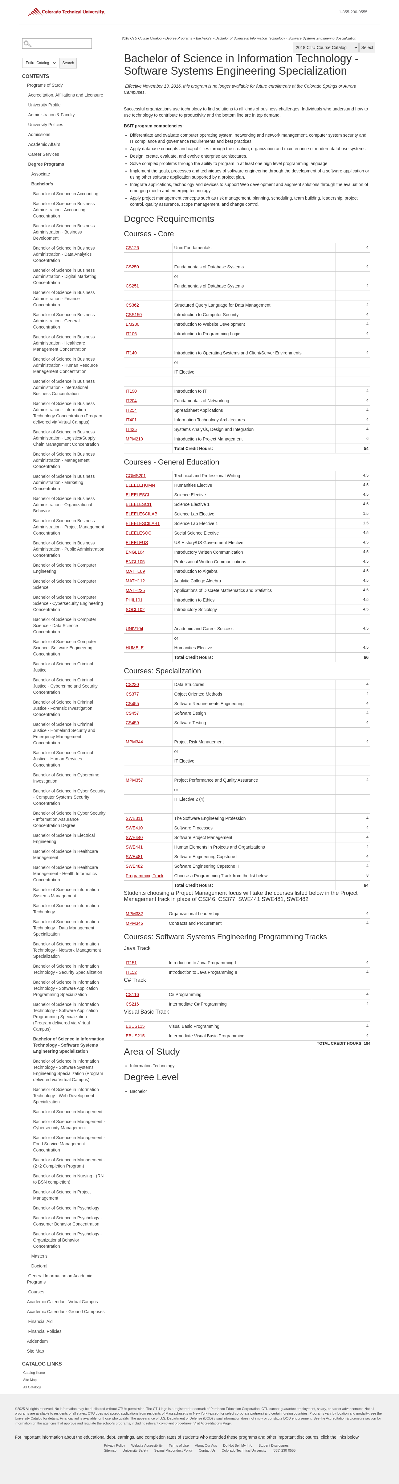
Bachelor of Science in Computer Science (64, 584)
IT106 (131, 333)
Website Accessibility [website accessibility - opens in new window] (147, 1445)
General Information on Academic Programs (59, 1278)
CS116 (132, 994)
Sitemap (110, 1450)
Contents (35, 76)
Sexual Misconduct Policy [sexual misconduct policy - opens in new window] (173, 1450)
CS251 (132, 285)
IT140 (131, 352)
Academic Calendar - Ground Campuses (66, 1311)
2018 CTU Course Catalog (142, 38)
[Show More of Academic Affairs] (25, 144)
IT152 (131, 972)
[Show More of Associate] (28, 174)
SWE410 (134, 827)
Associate (40, 174)
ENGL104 (135, 552)
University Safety (135, 1450)
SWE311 (134, 818)
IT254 (131, 410)
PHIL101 (134, 599)
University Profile (44, 104)
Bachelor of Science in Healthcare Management (65, 854)
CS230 (132, 684)
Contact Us (207, 1450)
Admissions (39, 134)
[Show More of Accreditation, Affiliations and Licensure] (25, 95)
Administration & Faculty (51, 114)
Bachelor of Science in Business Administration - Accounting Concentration (64, 209)
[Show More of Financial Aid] (25, 1321)
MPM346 (134, 923)
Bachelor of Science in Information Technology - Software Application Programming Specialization (66, 988)
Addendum (37, 1341)
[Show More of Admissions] (25, 134)
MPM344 (134, 741)
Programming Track (144, 875)
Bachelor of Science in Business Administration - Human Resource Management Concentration (65, 365)
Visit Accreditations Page (212, 1423)
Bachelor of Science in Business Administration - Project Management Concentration (68, 526)
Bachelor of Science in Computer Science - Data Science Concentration (64, 625)
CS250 (132, 266)
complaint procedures (175, 1423)
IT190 (131, 391)
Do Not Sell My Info (237, 1445)
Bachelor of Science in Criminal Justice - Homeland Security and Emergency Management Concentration (64, 733)
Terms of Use (179, 1445)
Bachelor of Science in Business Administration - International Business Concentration (64, 387)
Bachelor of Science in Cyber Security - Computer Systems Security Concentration (69, 797)
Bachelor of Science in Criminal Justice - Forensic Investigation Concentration (63, 708)
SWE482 (134, 866)
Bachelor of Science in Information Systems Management (66, 892)
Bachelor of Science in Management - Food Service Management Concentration (69, 1143)
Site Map (35, 1351)
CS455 (132, 703)
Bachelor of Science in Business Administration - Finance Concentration (64, 298)
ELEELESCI (137, 494)
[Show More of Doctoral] (28, 1266)
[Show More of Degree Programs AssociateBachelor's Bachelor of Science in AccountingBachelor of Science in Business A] (25, 164)
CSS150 (134, 314)
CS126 (132, 247)
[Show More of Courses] (25, 1291)
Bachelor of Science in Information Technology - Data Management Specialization (66, 927)
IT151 (131, 962)
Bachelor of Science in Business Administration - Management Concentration (64, 460)
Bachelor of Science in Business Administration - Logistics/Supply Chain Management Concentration (66, 438)
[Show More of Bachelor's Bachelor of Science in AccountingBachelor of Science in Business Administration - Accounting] (28, 183)
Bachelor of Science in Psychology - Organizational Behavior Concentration (67, 1240)
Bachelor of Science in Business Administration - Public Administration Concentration (68, 549)
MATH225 (135, 590)
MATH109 (135, 571)
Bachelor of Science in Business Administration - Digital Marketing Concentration (64, 276)
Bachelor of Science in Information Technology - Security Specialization (67, 969)
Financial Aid (40, 1321)
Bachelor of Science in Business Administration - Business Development (64, 232)
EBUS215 (135, 1035)
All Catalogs (32, 1387)
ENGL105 (135, 561)
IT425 (131, 429)
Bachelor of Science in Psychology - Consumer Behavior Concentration (67, 1220)
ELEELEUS (137, 542)
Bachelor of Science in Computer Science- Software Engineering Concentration (64, 647)
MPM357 (134, 780)
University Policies (45, 124)
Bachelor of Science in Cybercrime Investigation (66, 777)
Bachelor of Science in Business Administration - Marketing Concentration (64, 482)
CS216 (132, 1004)
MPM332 (134, 913)
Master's (39, 1256)
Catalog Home (34, 1372)
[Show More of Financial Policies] (25, 1331)
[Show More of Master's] (28, 1256)
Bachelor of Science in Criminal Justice (63, 666)
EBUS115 (135, 1026)
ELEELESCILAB (141, 513)
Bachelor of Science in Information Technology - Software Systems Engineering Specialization (68, 1045)
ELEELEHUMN (140, 485)
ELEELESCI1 (139, 504)
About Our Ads (206, 1445)
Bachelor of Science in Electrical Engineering (64, 838)
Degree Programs (46, 164)
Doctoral (39, 1265)
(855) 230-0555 (283, 1450)
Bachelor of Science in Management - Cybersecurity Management (69, 1124)
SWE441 (134, 847)
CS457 (132, 713)
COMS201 (136, 475)
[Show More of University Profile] (25, 104)
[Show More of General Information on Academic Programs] (25, 1275)
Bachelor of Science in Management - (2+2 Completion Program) (69, 1162)
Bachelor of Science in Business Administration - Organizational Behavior (64, 504)
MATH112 (135, 580)
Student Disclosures (274, 1445)
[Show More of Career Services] (25, 154)
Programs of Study (45, 85)
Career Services (43, 154)
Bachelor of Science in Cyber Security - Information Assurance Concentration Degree (69, 819)
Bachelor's (42, 183)
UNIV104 (134, 628)
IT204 (131, 400)
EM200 (132, 324)
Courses (36, 1291)
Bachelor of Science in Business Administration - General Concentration (64, 320)
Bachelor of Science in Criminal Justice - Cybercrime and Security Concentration (65, 686)
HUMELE (135, 647)
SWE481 (134, 856)
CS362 (132, 305)
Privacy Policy (114, 1445)
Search (68, 63)
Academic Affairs (44, 144)
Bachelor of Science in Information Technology (66, 908)
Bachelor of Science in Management (68, 1111)
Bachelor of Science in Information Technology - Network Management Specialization (67, 950)
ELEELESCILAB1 (143, 523)
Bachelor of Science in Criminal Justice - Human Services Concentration (63, 758)
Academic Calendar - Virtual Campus (62, 1301)
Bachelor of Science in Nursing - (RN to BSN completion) (68, 1178)
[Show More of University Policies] (25, 124)
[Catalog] (326, 47)
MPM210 (134, 438)
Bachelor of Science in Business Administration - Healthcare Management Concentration (64, 343)
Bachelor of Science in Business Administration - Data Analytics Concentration (64, 254)
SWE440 (134, 837)
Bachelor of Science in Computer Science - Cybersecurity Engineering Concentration (68, 603)
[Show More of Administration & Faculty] (25, 114)
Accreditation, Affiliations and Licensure (65, 95)
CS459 (132, 722)
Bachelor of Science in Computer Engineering (64, 568)
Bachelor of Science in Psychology (66, 1207)
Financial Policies (45, 1331)
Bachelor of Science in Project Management (62, 1195)
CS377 (132, 694)
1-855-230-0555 (353, 12)
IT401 (131, 419)
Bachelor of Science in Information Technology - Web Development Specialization (66, 1095)
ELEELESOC (138, 533)
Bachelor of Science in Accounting (66, 193)
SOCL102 (135, 609)
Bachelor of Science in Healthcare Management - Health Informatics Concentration (65, 873)
